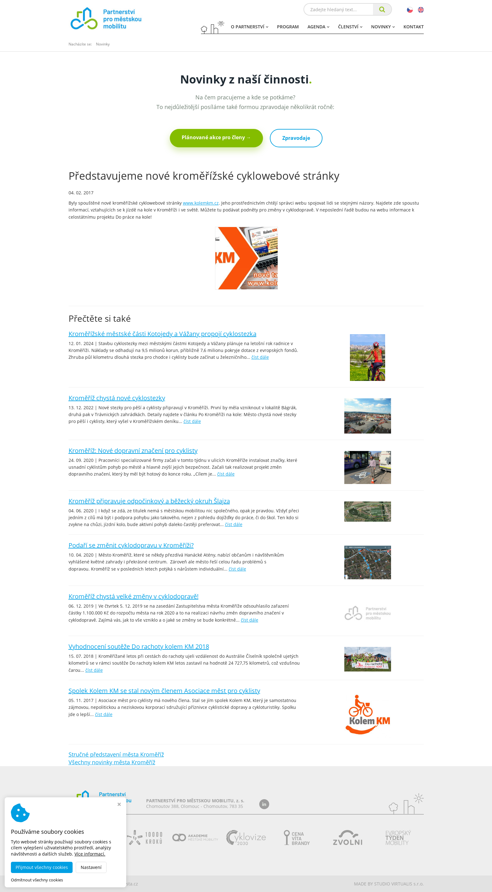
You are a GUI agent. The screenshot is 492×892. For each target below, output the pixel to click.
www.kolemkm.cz (201, 203)
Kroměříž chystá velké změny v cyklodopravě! (133, 596)
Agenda (318, 27)
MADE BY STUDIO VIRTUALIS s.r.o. (389, 884)
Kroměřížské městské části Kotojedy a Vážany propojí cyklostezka (162, 334)
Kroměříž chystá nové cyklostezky (117, 398)
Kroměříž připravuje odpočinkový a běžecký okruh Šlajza (149, 501)
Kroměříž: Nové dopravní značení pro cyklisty (133, 450)
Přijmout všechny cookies (42, 867)
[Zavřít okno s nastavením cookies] (119, 804)
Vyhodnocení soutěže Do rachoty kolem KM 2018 (139, 646)
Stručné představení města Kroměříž (116, 754)
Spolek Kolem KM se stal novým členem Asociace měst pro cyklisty (164, 690)
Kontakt (414, 27)
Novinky (383, 27)
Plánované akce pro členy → (216, 137)
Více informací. (89, 854)
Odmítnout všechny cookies (37, 880)
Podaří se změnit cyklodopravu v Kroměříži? (131, 545)
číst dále (260, 357)
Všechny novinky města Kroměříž (112, 762)
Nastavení (91, 867)
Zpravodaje (296, 138)
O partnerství (249, 27)
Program (288, 27)
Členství (350, 27)
